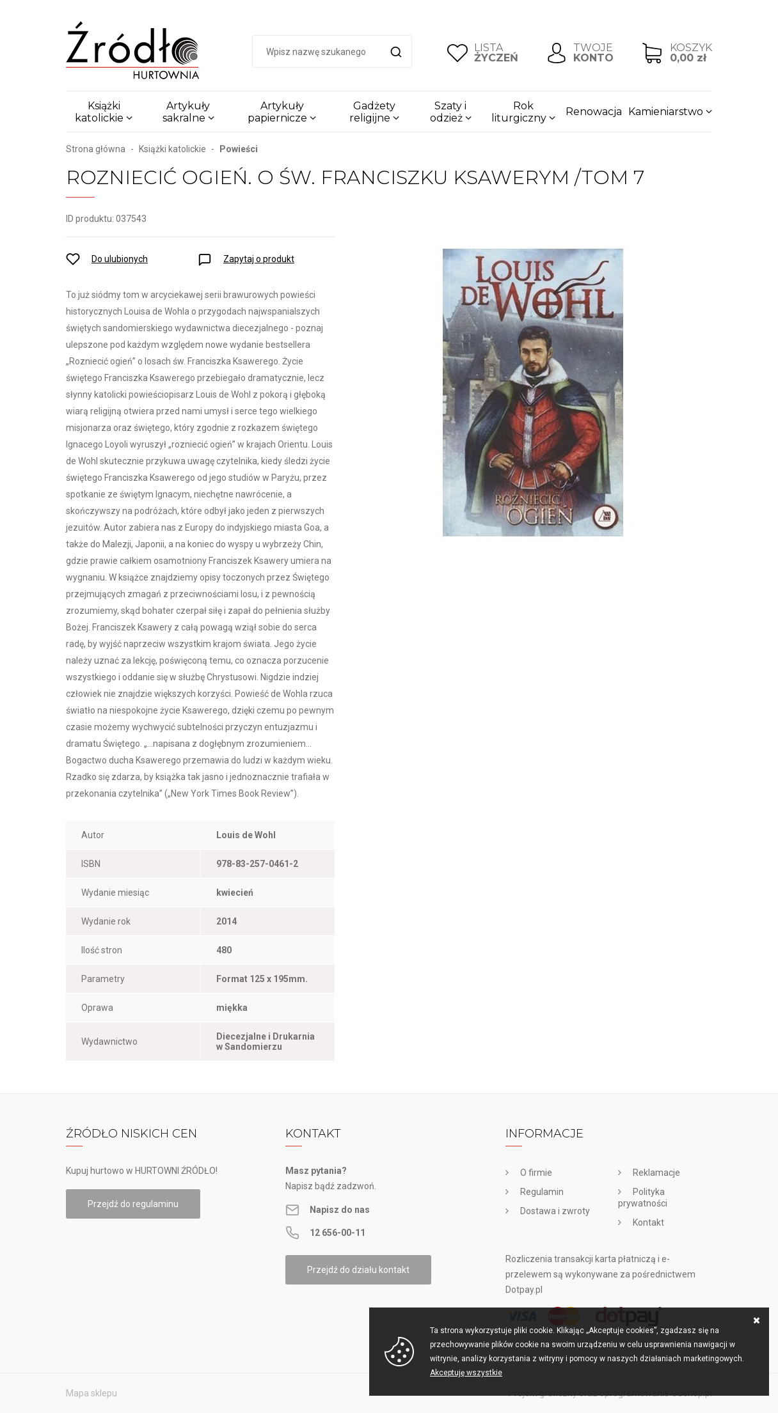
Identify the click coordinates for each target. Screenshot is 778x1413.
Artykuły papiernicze (277, 112)
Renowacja (594, 111)
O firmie (536, 1172)
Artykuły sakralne (186, 112)
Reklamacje (656, 1172)
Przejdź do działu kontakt (358, 1270)
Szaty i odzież (448, 112)
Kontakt (648, 1222)
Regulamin (542, 1192)
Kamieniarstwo (665, 111)
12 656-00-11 (337, 1233)
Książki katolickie (99, 112)
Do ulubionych (119, 259)
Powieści (238, 149)
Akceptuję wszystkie (466, 1372)
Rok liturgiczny (518, 112)
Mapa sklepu (91, 1393)
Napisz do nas (340, 1210)
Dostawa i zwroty (555, 1211)
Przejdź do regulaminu (133, 1204)
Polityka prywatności (642, 1197)
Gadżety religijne (372, 112)
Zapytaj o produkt (258, 259)
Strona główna (95, 149)
